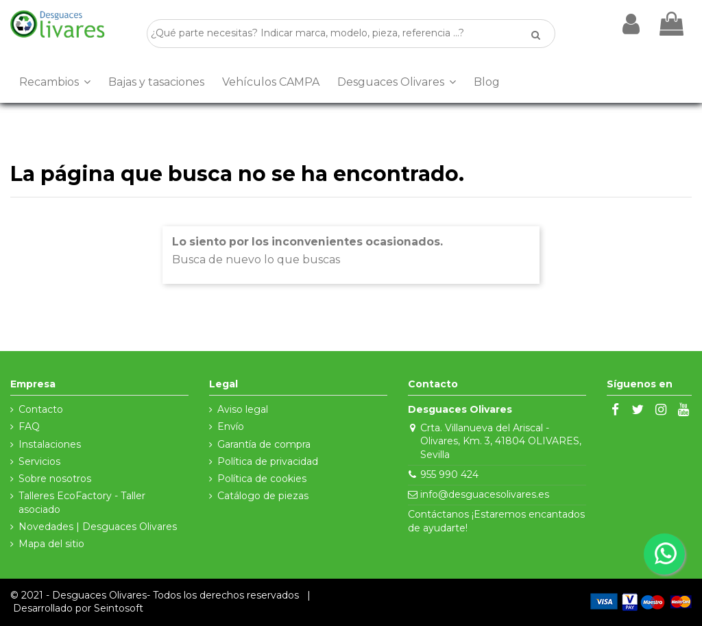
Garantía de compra (264, 444)
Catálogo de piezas (262, 496)
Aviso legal (242, 409)
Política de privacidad (267, 461)
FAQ (29, 426)
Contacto (41, 409)
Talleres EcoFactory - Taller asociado (82, 503)
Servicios (39, 461)
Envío (230, 426)
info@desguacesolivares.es (484, 494)
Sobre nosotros (55, 478)
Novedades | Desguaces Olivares (98, 526)
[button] (54, 82)
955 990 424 (449, 474)
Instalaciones (50, 444)
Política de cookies (261, 478)
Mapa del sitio (51, 544)
